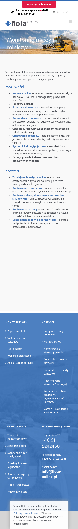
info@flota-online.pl (52, 474)
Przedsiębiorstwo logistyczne (17, 465)
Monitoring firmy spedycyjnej (17, 454)
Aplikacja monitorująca (20, 363)
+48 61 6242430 (54, 459)
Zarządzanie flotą (16, 446)
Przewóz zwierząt (17, 492)
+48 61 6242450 (51, 443)
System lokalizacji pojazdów (17, 339)
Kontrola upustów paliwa (27, 188)
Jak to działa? (14, 348)
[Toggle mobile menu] (71, 21)
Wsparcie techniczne (19, 356)
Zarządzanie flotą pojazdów (53, 332)
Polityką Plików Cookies (26, 513)
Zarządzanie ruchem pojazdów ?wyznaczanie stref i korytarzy (55, 397)
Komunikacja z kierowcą (26, 118)
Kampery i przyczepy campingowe (19, 475)
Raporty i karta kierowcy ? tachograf (55, 382)
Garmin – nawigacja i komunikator (56, 410)
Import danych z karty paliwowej (56, 371)
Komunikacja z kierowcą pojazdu (53, 350)
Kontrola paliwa (21, 93)
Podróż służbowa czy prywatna (55, 361)
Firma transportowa (18, 484)
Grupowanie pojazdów (25, 136)
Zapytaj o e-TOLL (17, 331)
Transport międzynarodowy (17, 437)
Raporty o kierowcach (25, 107)
